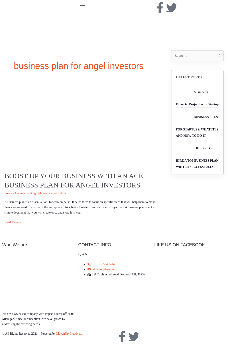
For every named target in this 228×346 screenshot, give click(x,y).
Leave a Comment (15, 193)
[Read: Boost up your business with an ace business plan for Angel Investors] (81, 124)
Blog (33, 193)
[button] (114, 6)
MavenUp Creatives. (69, 333)
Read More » (12, 222)
